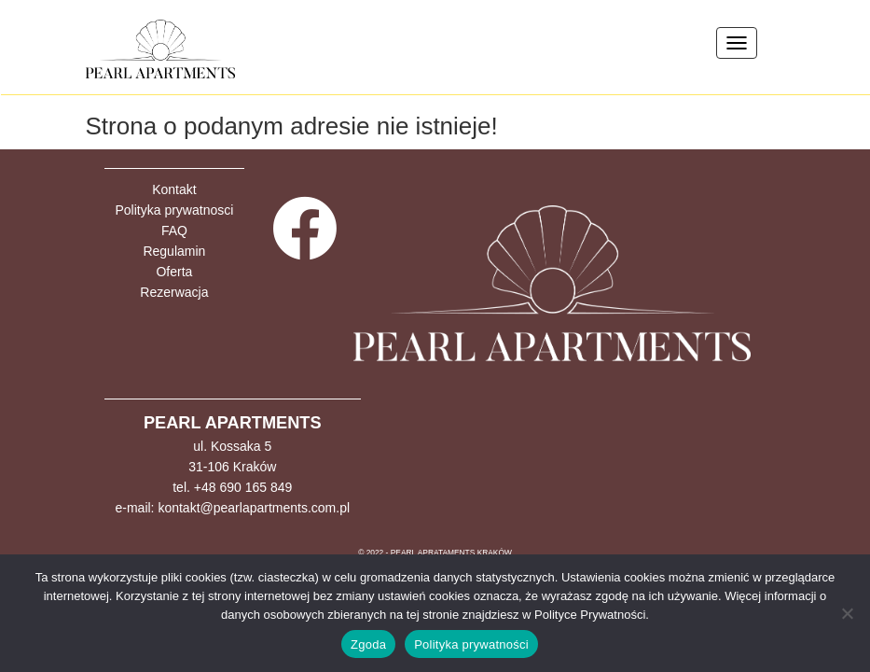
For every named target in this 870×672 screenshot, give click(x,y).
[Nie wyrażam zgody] (846, 613)
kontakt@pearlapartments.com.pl (254, 507)
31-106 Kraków (232, 466)
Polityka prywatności (471, 644)
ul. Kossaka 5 (232, 446)
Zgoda (368, 644)
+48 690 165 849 (243, 487)
